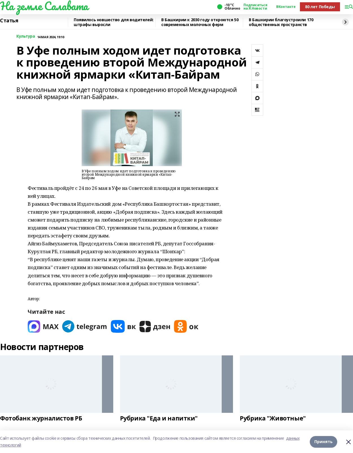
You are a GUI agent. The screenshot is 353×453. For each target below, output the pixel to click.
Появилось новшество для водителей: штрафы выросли (114, 22)
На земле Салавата (44, 5)
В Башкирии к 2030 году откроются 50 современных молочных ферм (199, 22)
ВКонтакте (285, 6)
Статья (9, 21)
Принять (323, 441)
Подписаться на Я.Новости (255, 6)
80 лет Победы (320, 6)
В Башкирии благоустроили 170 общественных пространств (281, 22)
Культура (25, 36)
